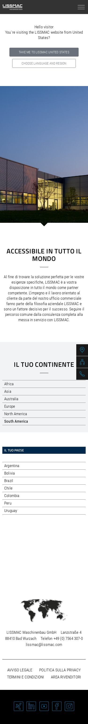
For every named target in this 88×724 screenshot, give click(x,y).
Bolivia (9, 473)
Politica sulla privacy (60, 670)
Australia (11, 398)
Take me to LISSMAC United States (44, 52)
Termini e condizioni (25, 677)
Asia (7, 391)
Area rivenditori (66, 677)
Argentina (11, 465)
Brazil (8, 480)
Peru (7, 503)
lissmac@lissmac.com (44, 644)
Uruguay (10, 510)
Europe (9, 406)
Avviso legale (19, 670)
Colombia (11, 495)
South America (16, 421)
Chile (8, 488)
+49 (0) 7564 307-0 (68, 638)
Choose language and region (44, 63)
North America (15, 413)
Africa (9, 384)
